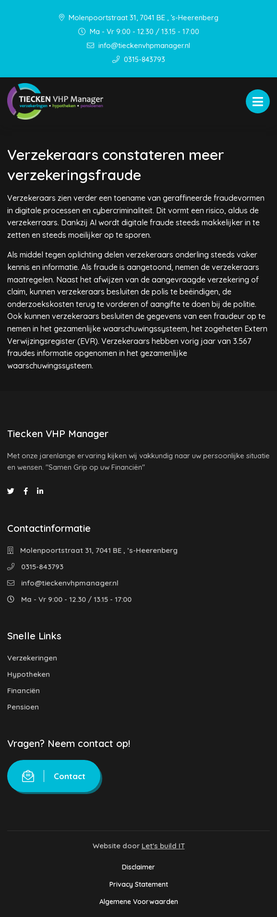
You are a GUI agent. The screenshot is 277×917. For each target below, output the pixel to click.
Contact (53, 776)
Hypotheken (28, 674)
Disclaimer (138, 867)
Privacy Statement (138, 884)
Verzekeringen (32, 657)
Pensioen (23, 706)
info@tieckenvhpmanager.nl (138, 45)
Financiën (23, 690)
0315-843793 (138, 59)
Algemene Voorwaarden (138, 901)
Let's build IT (163, 845)
